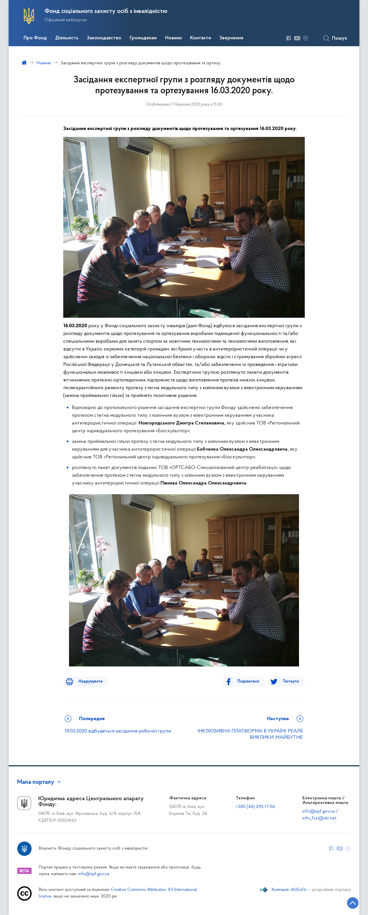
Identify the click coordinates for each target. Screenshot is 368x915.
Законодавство (104, 38)
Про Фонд (35, 38)
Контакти (200, 38)
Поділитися (252, 681)
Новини (173, 38)
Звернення (231, 38)
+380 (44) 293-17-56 (255, 806)
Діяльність (66, 38)
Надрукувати (87, 681)
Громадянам (143, 38)
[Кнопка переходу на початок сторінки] (346, 902)
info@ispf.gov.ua (93, 874)
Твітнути (291, 681)
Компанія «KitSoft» (289, 889)
